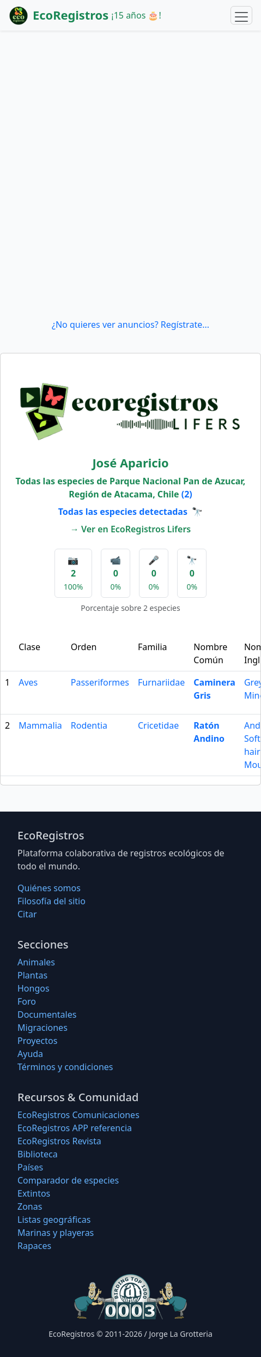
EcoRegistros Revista (59, 1141)
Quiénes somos (49, 888)
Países (30, 1167)
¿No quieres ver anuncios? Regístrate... (130, 325)
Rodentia (89, 725)
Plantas (32, 975)
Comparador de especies (68, 1180)
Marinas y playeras (55, 1233)
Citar (27, 914)
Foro (26, 1001)
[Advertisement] (130, 174)
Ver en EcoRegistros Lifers (136, 529)
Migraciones (42, 1028)
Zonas (29, 1206)
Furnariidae (161, 682)
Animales (36, 962)
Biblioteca (37, 1154)
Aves (28, 682)
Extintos (33, 1193)
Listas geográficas (53, 1220)
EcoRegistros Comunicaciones (78, 1115)
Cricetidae (158, 725)
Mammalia (40, 725)
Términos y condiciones (65, 1067)
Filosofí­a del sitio (51, 901)
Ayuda (30, 1054)
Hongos (33, 988)
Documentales (46, 1014)
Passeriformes (100, 682)
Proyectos (37, 1041)
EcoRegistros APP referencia (74, 1128)
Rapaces (34, 1246)
